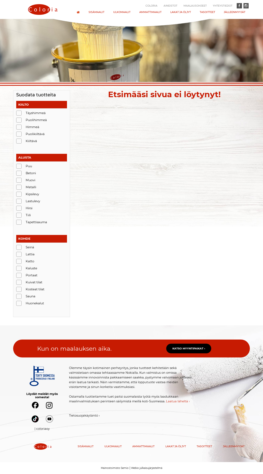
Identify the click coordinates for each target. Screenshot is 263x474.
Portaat (31, 275)
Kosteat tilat (35, 289)
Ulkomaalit (121, 12)
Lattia (30, 254)
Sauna (30, 296)
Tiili (28, 215)
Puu (29, 166)
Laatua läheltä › (178, 401)
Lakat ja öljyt (180, 12)
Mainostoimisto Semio (115, 467)
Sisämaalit (96, 12)
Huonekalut (35, 303)
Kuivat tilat (34, 282)
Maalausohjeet (195, 5)
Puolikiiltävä (35, 134)
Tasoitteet (207, 12)
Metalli (31, 187)
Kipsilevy (32, 194)
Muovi (30, 180)
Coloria (151, 5)
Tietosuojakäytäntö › (84, 415)
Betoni (31, 173)
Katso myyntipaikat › (188, 348)
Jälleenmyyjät (234, 12)
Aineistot (170, 5)
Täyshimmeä (36, 113)
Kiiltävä (31, 141)
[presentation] (42, 9)
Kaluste (31, 268)
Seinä (30, 247)
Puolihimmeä (36, 120)
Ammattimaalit (150, 12)
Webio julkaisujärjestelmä (146, 467)
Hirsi (29, 208)
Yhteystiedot (222, 5)
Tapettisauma (36, 222)
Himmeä (32, 127)
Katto (30, 261)
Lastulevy (33, 201)
